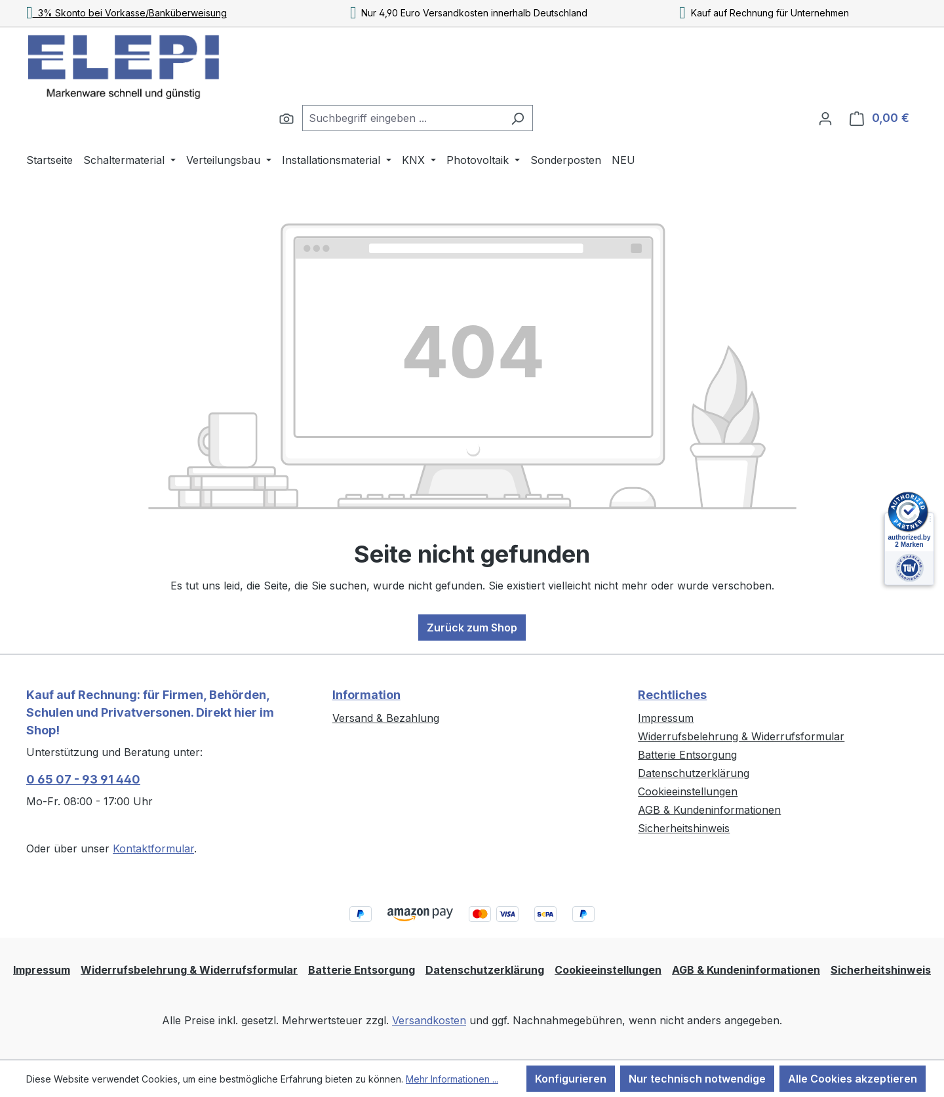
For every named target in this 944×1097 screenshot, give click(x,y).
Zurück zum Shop (472, 627)
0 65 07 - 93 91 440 (83, 779)
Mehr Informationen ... (452, 1079)
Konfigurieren (570, 1078)
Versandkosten (429, 1020)
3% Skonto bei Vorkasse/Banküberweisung (126, 12)
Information (366, 695)
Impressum (666, 718)
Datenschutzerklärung (693, 773)
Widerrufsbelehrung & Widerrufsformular (741, 736)
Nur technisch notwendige (697, 1078)
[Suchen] (286, 118)
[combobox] (402, 118)
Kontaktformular (153, 848)
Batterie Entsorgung (687, 754)
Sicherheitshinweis (684, 828)
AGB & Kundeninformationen (709, 809)
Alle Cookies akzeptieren (852, 1078)
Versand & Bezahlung (385, 718)
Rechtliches (672, 695)
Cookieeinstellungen (688, 791)
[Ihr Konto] (825, 118)
